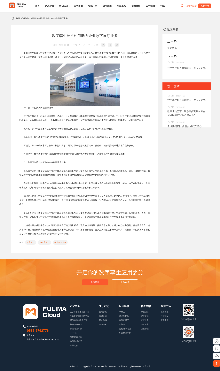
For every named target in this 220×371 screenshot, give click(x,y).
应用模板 (165, 312)
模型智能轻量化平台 (79, 320)
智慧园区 (123, 324)
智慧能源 (145, 316)
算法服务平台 (76, 324)
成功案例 (78, 6)
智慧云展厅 (124, 320)
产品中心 (49, 6)
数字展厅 (31, 242)
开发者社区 (104, 324)
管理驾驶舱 (124, 316)
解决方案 (63, 6)
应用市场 (107, 6)
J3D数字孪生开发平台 (79, 312)
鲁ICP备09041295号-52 (115, 366)
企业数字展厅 (60, 242)
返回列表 (170, 29)
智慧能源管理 (76, 341)
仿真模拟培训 (125, 329)
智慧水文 (145, 320)
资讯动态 (26, 18)
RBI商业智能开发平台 (79, 316)
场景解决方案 (125, 333)
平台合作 (124, 282)
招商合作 (135, 6)
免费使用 (95, 282)
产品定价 (74, 345)
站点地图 (146, 366)
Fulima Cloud (75, 366)
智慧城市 (145, 324)
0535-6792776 (38, 330)
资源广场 (92, 6)
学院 (162, 6)
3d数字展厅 (44, 242)
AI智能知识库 (76, 337)
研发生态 (121, 6)
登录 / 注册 (191, 6)
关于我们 (150, 6)
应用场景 (124, 306)
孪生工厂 (123, 312)
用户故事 (103, 320)
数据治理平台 (76, 329)
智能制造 (145, 312)
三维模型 (165, 316)
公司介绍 (103, 312)
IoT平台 (73, 333)
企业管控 (145, 329)
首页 (37, 6)
